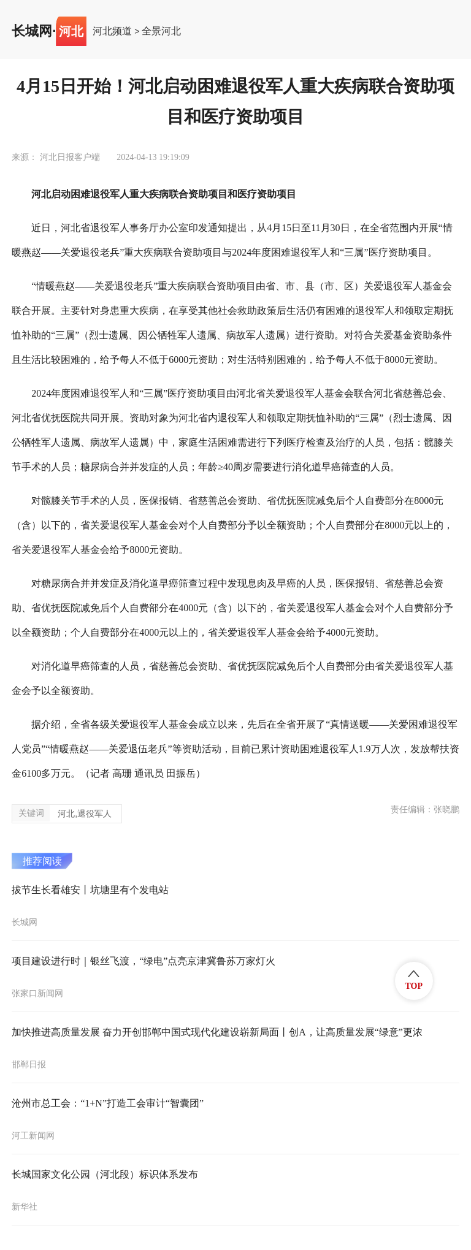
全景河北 (161, 31)
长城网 (32, 31)
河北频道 (112, 31)
